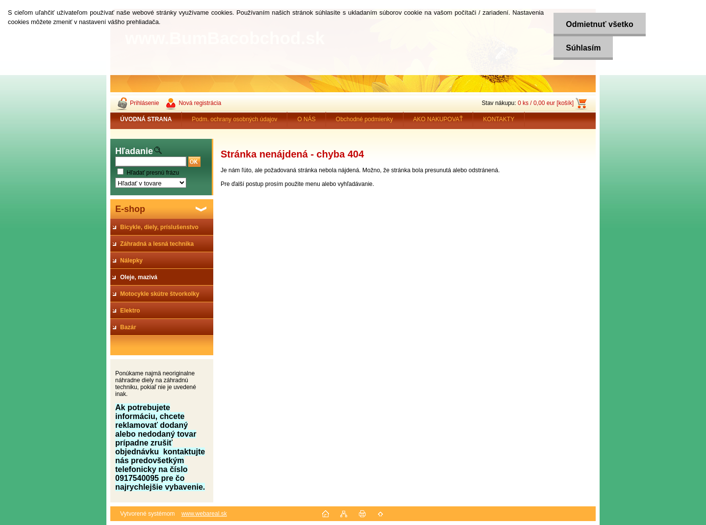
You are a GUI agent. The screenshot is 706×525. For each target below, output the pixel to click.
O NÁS (306, 119)
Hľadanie (134, 151)
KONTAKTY (498, 119)
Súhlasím (583, 48)
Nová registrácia (199, 103)
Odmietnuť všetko (599, 24)
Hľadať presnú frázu (152, 172)
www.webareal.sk (204, 513)
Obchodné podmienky (364, 119)
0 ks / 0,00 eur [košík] (546, 103)
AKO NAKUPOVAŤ (438, 119)
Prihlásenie (144, 103)
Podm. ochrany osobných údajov (234, 119)
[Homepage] (146, 119)
